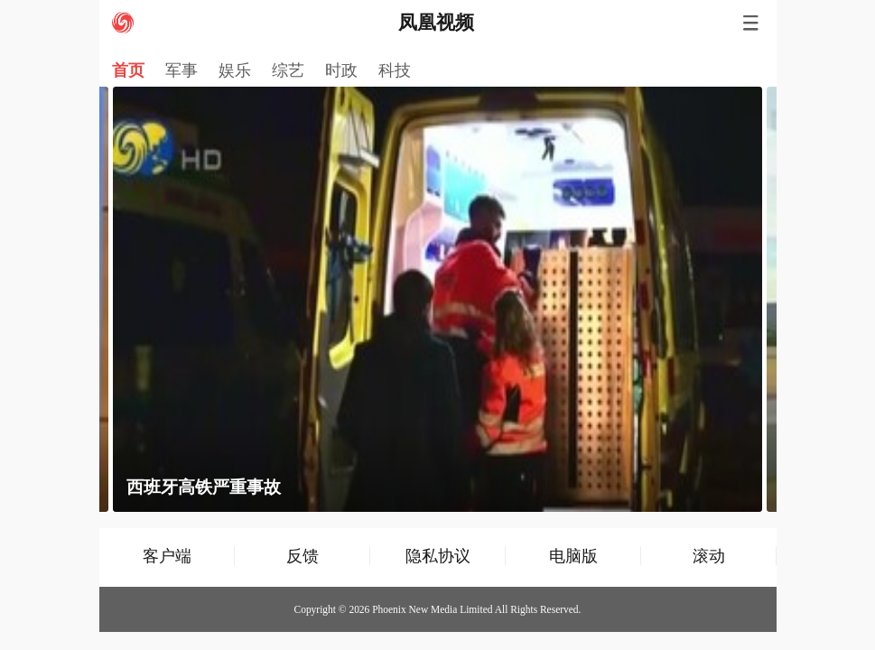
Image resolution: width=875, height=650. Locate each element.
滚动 (709, 555)
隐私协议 (437, 555)
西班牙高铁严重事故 (203, 487)
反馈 (302, 555)
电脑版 (573, 555)
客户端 (167, 555)
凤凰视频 (436, 22)
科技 (394, 70)
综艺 (288, 70)
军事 (181, 70)
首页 (128, 70)
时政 (341, 70)
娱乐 (235, 70)
